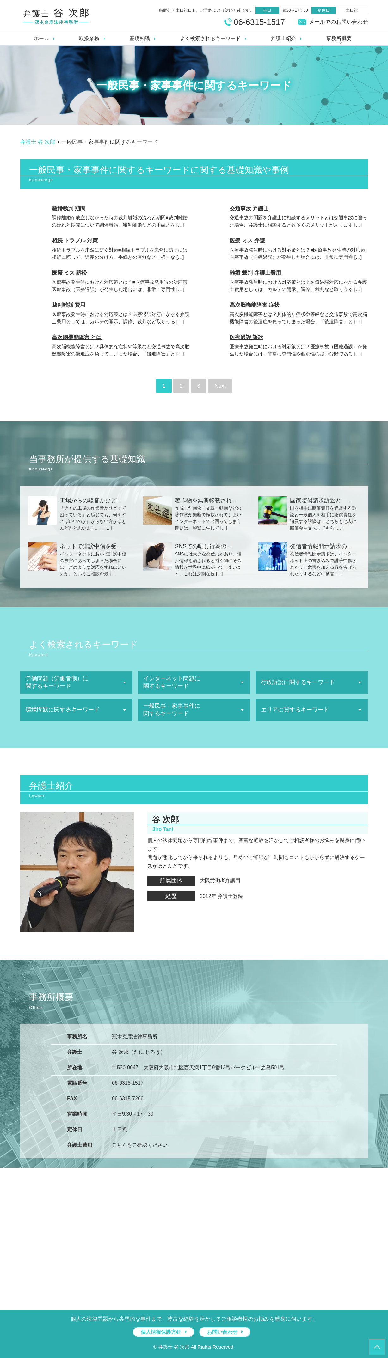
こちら (119, 1145)
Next (219, 386)
